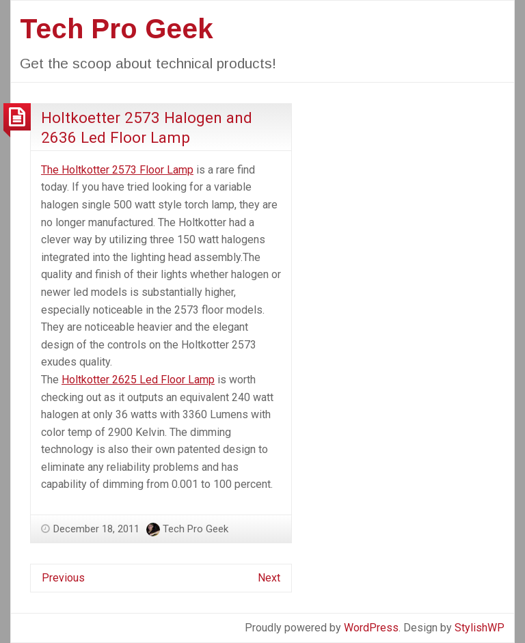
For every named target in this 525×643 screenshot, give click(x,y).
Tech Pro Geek (116, 29)
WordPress (371, 627)
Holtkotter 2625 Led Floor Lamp (138, 379)
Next (269, 577)
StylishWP (479, 627)
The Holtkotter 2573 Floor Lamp (117, 169)
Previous (63, 577)
